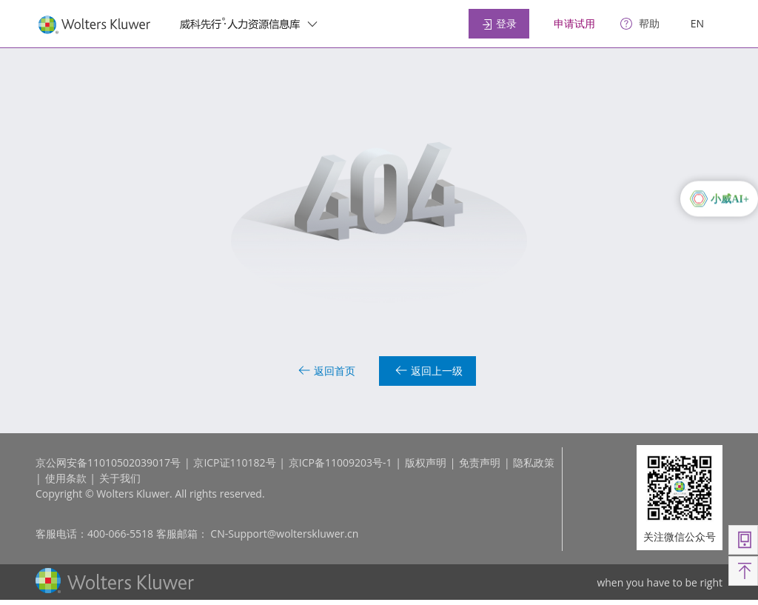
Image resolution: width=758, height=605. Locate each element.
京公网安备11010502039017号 (108, 462)
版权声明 (425, 462)
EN (697, 23)
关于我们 (120, 478)
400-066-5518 (120, 534)
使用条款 (66, 478)
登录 (499, 23)
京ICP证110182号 (234, 462)
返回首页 (326, 371)
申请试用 (574, 23)
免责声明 (479, 462)
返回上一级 (429, 371)
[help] (640, 24)
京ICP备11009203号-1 (340, 462)
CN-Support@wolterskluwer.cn (284, 534)
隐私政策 (533, 462)
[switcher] (312, 23)
